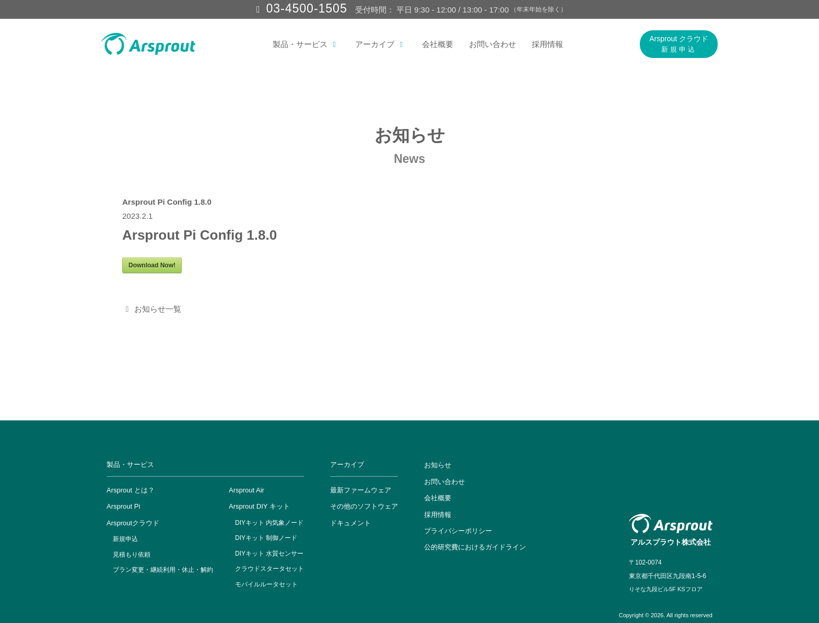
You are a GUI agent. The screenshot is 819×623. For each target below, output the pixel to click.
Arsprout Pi (123, 506)
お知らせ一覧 (151, 308)
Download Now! (152, 265)
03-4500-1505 (306, 9)
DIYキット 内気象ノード (269, 522)
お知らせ (437, 465)
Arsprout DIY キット (259, 506)
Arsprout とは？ (131, 490)
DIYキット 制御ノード (266, 538)
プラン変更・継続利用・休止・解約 (163, 569)
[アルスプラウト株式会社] (148, 44)
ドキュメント (350, 523)
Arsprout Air (246, 490)
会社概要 (437, 44)
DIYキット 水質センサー (269, 553)
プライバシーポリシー (458, 531)
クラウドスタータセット (269, 568)
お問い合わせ (492, 44)
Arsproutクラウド (133, 523)
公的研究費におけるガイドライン (475, 547)
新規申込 (125, 539)
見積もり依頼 (131, 554)
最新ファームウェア (360, 490)
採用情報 (547, 44)
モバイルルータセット (266, 584)
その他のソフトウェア (364, 506)
